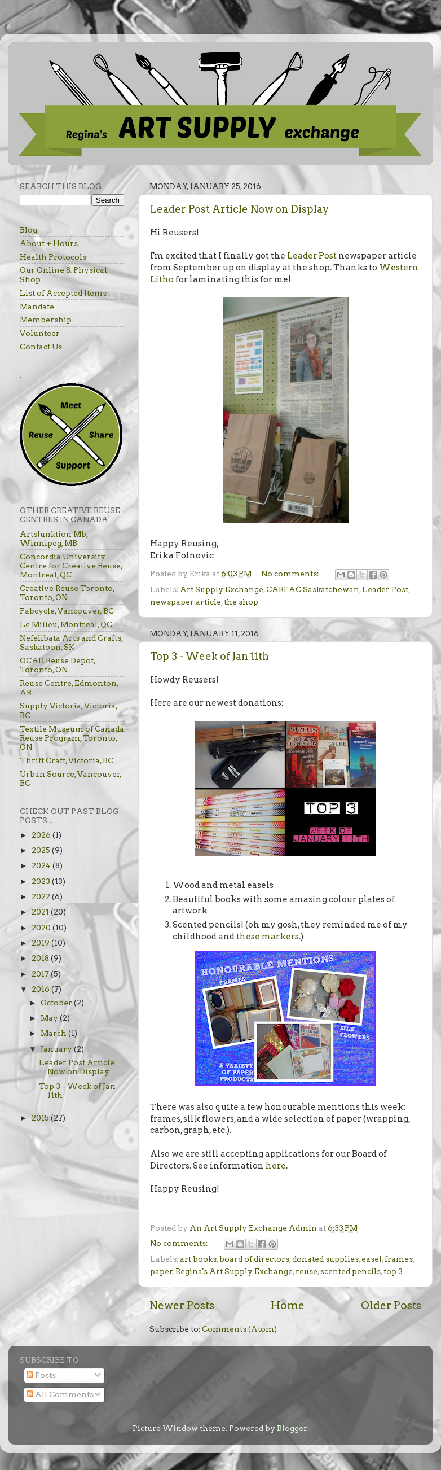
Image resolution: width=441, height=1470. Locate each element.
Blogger (292, 1428)
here (275, 1166)
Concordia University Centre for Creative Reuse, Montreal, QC (71, 565)
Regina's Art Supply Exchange (234, 1271)
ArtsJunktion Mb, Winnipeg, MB (54, 539)
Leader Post (312, 256)
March (54, 1033)
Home (288, 1305)
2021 (41, 911)
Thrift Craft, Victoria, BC (66, 760)
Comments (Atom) (239, 1328)
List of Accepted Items (63, 293)
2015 (41, 1117)
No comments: (290, 573)
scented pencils (350, 1271)
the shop (241, 601)
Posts (41, 1375)
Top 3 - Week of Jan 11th (209, 656)
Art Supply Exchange (221, 589)
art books (198, 1258)
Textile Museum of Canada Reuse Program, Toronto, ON (72, 737)
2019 (41, 942)
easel (371, 1258)
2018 (41, 958)
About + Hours (49, 243)
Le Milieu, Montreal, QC (66, 624)
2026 (42, 834)
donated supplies (325, 1258)
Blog (28, 229)
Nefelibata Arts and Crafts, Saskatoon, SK (71, 642)
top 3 (393, 1271)
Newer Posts (181, 1305)
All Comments (60, 1394)
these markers (267, 936)
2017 (41, 973)
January (57, 1048)
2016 (41, 989)
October (57, 1002)
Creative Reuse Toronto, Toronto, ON (67, 593)
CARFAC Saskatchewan (312, 589)
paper (161, 1271)
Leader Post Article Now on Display (239, 209)
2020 (42, 927)
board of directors (254, 1258)
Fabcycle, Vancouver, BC (67, 610)
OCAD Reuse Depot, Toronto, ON (57, 665)
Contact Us (41, 346)
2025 (42, 850)
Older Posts (391, 1305)
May (50, 1017)
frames (399, 1258)
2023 (42, 881)
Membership (46, 319)
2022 (42, 896)
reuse (306, 1271)
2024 (42, 865)
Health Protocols (53, 256)
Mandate (37, 306)
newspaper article (185, 601)
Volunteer (40, 333)
